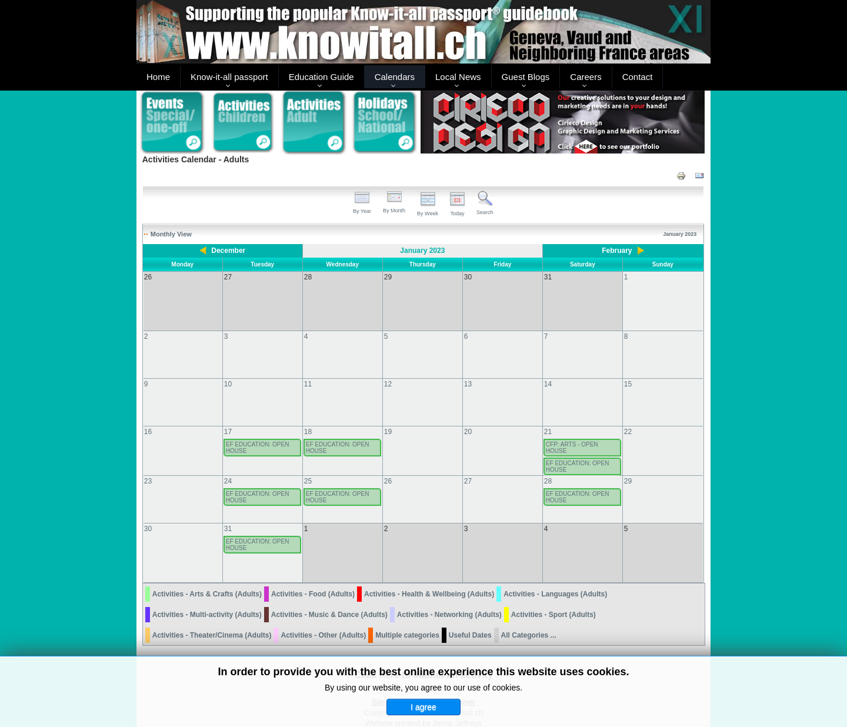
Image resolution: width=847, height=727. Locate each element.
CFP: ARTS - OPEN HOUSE (572, 435)
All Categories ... (528, 612)
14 (548, 372)
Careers (585, 77)
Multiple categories (407, 612)
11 (308, 372)
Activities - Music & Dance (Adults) (329, 591)
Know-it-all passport (229, 77)
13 (468, 372)
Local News (458, 77)
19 (388, 420)
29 (628, 469)
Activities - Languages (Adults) (555, 570)
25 (308, 469)
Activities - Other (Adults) (323, 612)
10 (228, 372)
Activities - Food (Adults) (313, 570)
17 (228, 420)
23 (148, 469)
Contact (637, 77)
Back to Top (691, 716)
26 (388, 469)
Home (158, 77)
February (617, 250)
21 (548, 420)
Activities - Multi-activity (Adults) (207, 591)
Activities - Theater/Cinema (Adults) (212, 612)
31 (228, 517)
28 (548, 469)
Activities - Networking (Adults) (449, 591)
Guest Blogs (526, 77)
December (228, 250)
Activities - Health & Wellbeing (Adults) (429, 570)
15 (628, 372)
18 (308, 420)
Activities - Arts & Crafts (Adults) (207, 570)
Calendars (395, 77)
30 (148, 517)
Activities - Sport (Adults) (553, 591)
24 (228, 469)
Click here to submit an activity (423, 651)
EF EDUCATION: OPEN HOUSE (257, 435)
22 (628, 420)
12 (388, 372)
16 (148, 420)
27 (468, 469)
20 (468, 420)
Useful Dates (470, 612)
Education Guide (321, 77)
